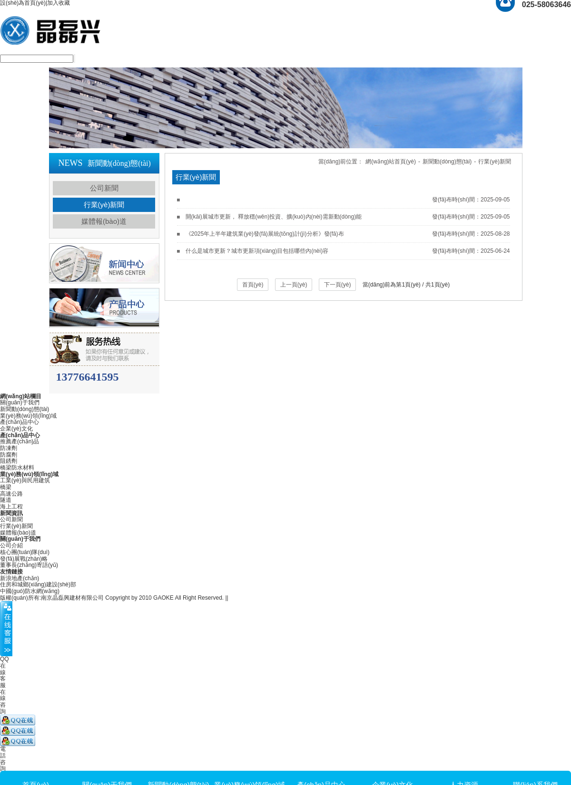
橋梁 (5, 487)
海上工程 (11, 506)
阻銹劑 (8, 461)
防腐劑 (8, 454)
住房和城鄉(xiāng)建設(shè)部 (38, 584)
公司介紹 (11, 545)
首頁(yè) (253, 284)
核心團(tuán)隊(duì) (24, 552)
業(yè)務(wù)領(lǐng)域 (28, 415)
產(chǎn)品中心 (19, 422)
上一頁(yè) (293, 284)
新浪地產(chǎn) (19, 578)
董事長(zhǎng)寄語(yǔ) (29, 565)
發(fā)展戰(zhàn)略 (24, 558)
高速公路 (11, 493)
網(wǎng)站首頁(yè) (390, 161)
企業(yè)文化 (16, 428)
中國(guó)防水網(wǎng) (29, 591)
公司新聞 (104, 188)
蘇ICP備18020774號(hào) (262, 597)
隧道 (5, 500)
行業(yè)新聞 (104, 205)
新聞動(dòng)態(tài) (447, 161)
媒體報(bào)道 (104, 221)
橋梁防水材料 (17, 467)
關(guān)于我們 (19, 402)
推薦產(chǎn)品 (19, 441)
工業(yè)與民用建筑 (25, 480)
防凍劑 (8, 448)
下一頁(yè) (337, 284)
